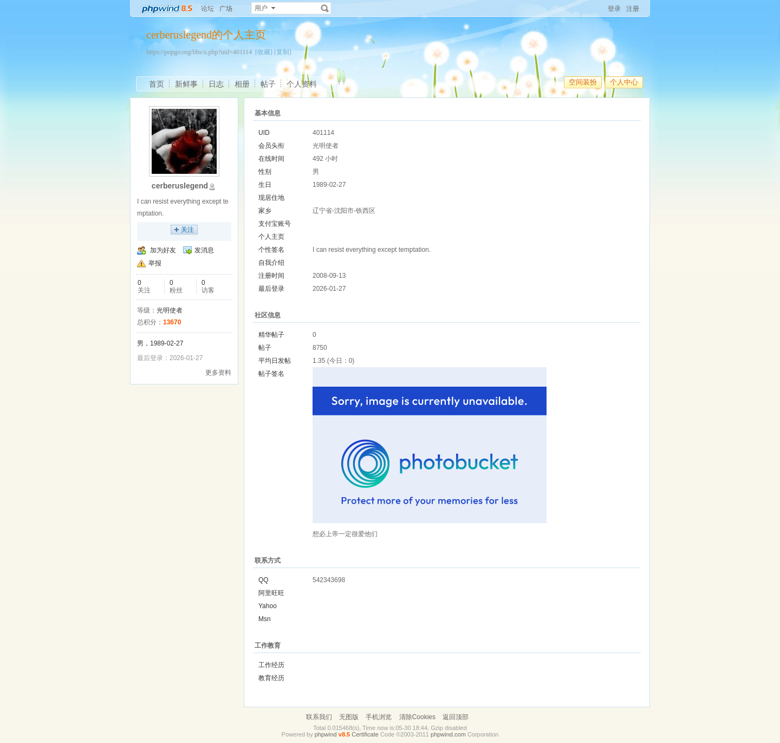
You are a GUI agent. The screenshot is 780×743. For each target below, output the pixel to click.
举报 (154, 263)
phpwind (326, 734)
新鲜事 (186, 84)
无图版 (349, 717)
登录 (614, 8)
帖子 (268, 84)
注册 (632, 8)
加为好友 (163, 250)
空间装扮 (583, 82)
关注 (187, 229)
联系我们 (319, 717)
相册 (242, 84)
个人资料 (302, 84)
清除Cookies (417, 717)
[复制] (282, 52)
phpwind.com (448, 734)
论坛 (207, 8)
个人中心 (624, 82)
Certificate (365, 734)
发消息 (204, 250)
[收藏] (263, 52)
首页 (156, 84)
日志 (216, 84)
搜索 (325, 8)
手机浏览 (379, 717)
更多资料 (218, 372)
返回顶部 (456, 717)
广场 (225, 8)
